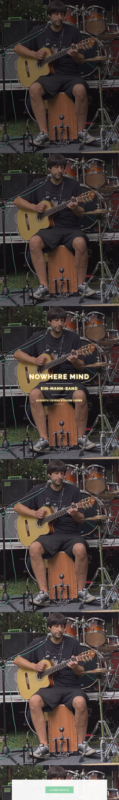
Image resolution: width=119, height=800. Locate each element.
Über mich (59, 790)
